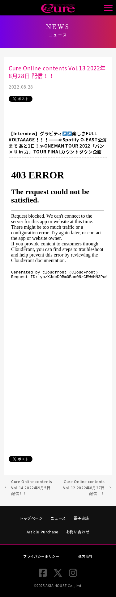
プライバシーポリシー (41, 556)
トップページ (31, 518)
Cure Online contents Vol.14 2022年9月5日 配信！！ (31, 487)
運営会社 (85, 556)
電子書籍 (81, 518)
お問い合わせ (78, 532)
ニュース (58, 518)
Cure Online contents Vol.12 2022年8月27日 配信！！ (84, 487)
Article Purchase (42, 532)
